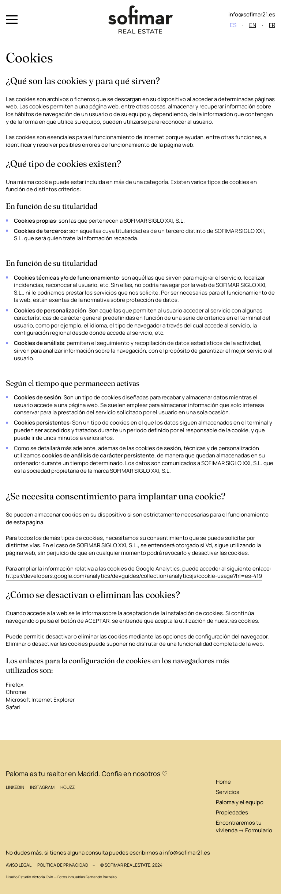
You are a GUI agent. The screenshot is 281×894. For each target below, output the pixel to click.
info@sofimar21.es (251, 14)
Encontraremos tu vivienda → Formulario (244, 826)
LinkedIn (15, 787)
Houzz (67, 787)
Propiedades (232, 812)
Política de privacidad (62, 865)
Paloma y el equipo (239, 802)
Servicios (227, 791)
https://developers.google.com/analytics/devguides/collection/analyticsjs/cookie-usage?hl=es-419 (134, 575)
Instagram (42, 787)
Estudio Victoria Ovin (35, 876)
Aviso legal (18, 865)
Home (223, 781)
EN (252, 24)
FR (272, 24)
